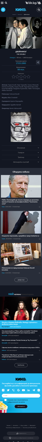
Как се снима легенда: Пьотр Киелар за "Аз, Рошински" (19, 340)
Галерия (21, 153)
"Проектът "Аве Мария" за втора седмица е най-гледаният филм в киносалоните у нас (18, 356)
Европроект (32, 425)
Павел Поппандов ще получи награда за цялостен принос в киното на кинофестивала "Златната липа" (20, 202)
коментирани (27, 294)
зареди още (21, 280)
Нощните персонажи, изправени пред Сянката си (20, 236)
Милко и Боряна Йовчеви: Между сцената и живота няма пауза (19, 323)
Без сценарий (5, 326)
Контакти (15, 425)
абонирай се (21, 406)
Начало (14, 14)
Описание (21, 148)
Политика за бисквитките (29, 427)
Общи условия (23, 425)
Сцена (3, 238)
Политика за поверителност (13, 427)
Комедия (12, 57)
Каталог (20, 14)
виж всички (21, 365)
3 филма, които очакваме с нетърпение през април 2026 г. (21, 347)
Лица (3, 206)
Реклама (9, 425)
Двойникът (27, 14)
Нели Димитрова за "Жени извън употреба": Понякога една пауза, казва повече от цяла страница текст (19, 332)
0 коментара (16, 206)
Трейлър (21, 157)
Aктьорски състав (21, 162)
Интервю (4, 335)
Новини (4, 350)
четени (17, 294)
